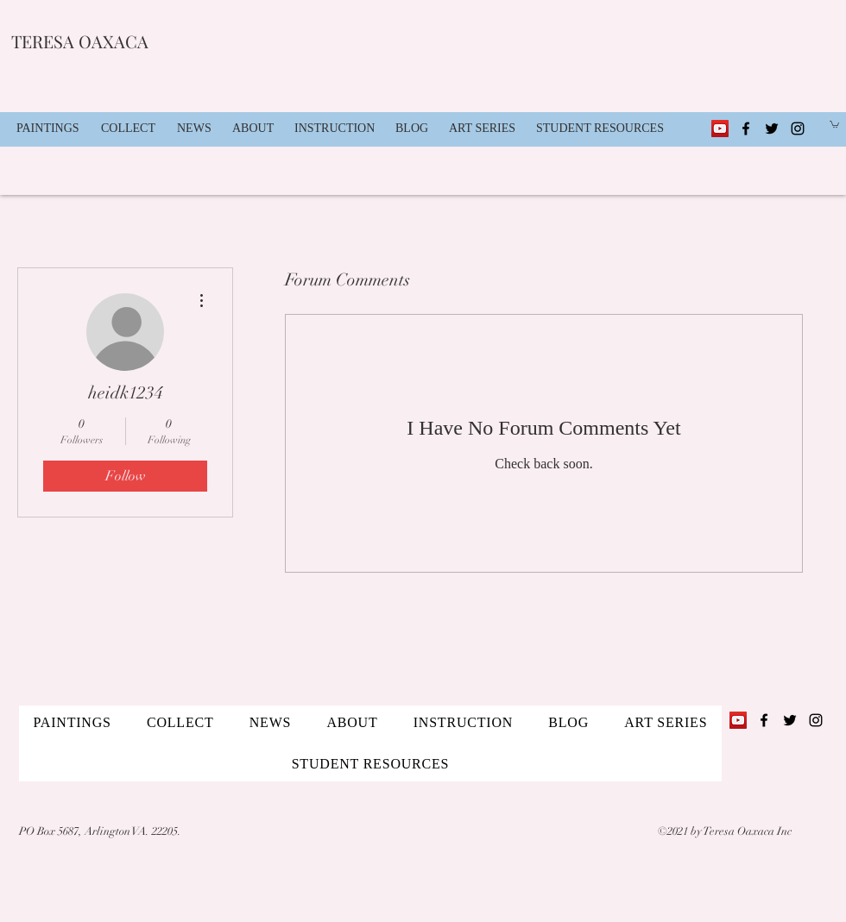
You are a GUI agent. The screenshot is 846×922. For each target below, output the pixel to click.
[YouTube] (720, 128)
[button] (130, 128)
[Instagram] (797, 128)
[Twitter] (771, 128)
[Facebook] (745, 128)
